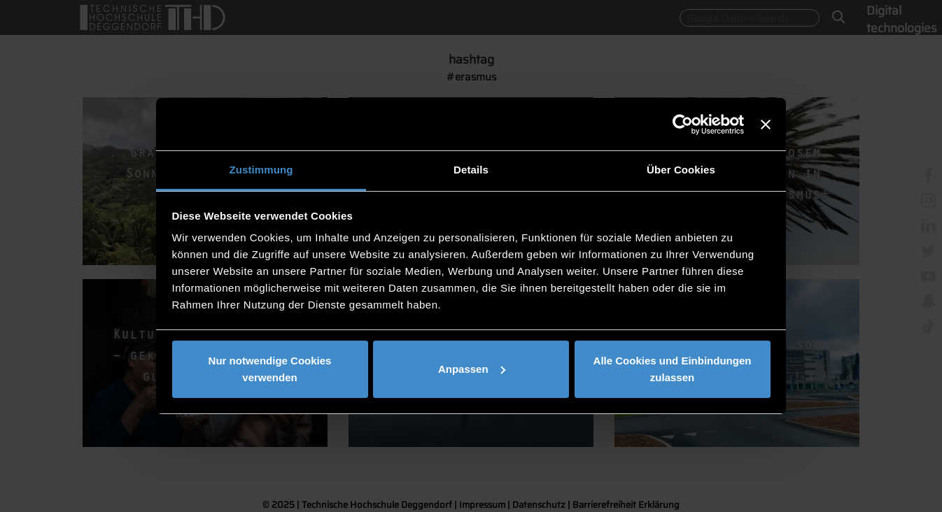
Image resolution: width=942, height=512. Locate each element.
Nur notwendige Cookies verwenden (270, 369)
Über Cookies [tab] (681, 170)
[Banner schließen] (766, 124)
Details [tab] (471, 170)
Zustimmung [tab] (261, 170)
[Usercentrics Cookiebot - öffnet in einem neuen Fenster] (682, 124)
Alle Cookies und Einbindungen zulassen (672, 369)
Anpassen (471, 369)
